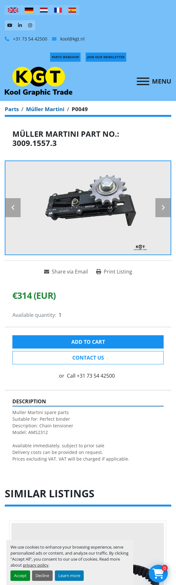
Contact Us (88, 357)
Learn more (69, 575)
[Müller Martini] (45, 109)
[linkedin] (20, 25)
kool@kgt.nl (72, 39)
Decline (42, 575)
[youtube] (10, 25)
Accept (20, 575)
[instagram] (30, 25)
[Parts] (12, 109)
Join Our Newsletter (106, 57)
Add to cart (88, 341)
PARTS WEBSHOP (65, 57)
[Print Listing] (114, 272)
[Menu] (143, 81)
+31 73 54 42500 (29, 39)
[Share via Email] (66, 272)
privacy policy (36, 565)
